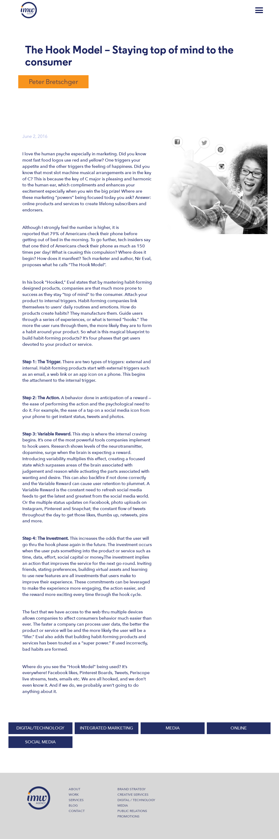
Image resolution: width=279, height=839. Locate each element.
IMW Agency (29, 10)
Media (122, 805)
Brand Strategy (131, 789)
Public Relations (132, 811)
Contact (77, 811)
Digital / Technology (136, 800)
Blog (238, 10)
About (74, 789)
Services (76, 800)
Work (74, 794)
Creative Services (132, 794)
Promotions (128, 816)
